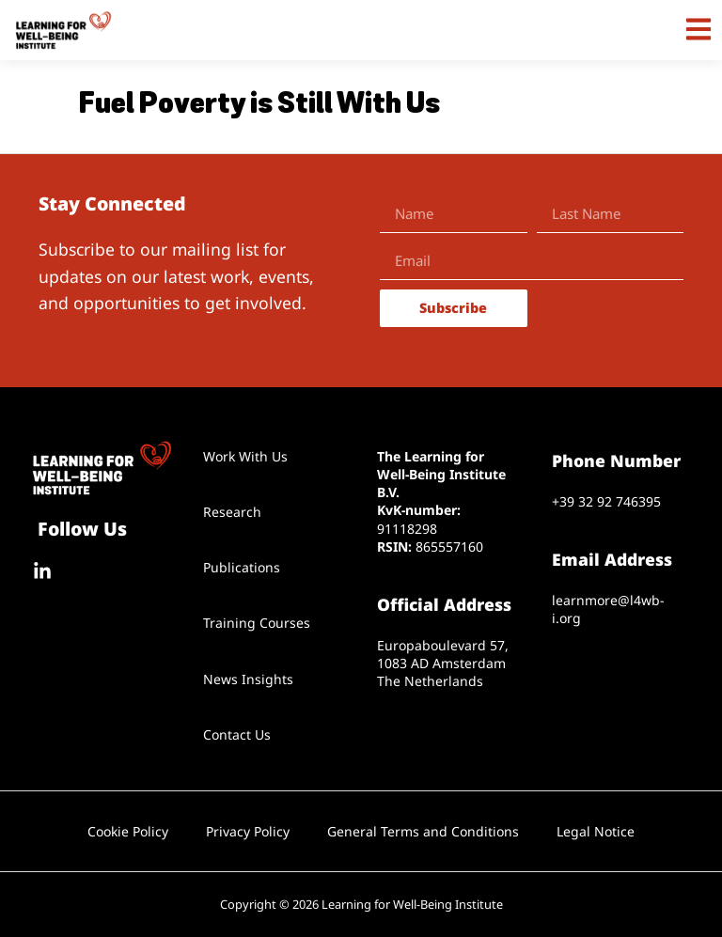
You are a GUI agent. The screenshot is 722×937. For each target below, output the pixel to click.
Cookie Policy (127, 831)
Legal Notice (596, 831)
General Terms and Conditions (423, 831)
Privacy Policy (248, 831)
